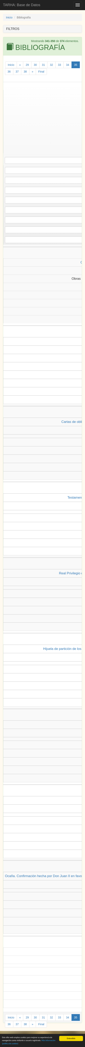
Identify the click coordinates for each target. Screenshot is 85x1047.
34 (67, 64)
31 (43, 64)
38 (25, 71)
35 (75, 64)
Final (41, 71)
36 (9, 71)
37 (17, 71)
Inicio (9, 17)
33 (59, 64)
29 (27, 64)
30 (35, 64)
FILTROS (12, 29)
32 (51, 64)
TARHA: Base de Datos (21, 5)
